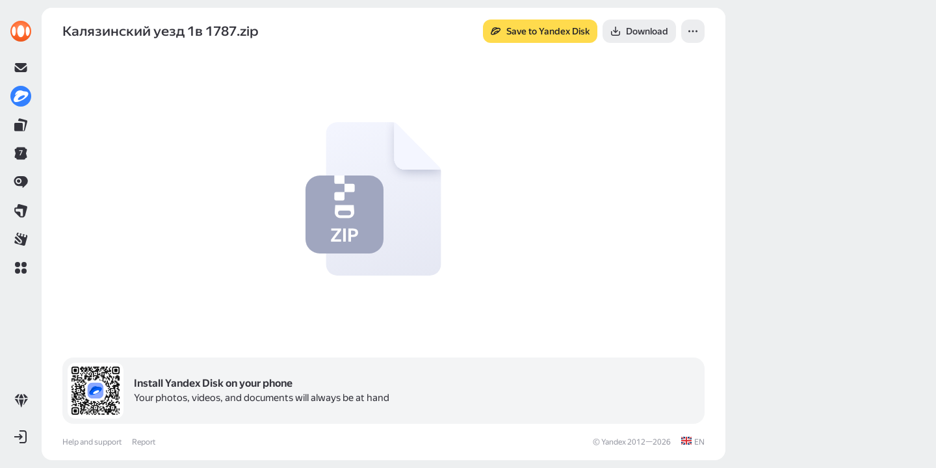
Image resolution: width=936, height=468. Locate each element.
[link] (20, 31)
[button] (20, 267)
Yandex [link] (613, 442)
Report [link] (143, 442)
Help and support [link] (92, 442)
